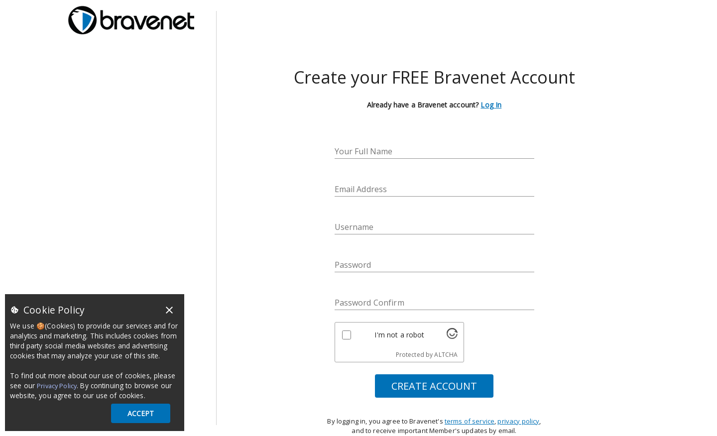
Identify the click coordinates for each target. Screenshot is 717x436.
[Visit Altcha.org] (452, 336)
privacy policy (518, 421)
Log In (490, 104)
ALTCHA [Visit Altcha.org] (446, 354)
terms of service (469, 421)
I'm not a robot (399, 334)
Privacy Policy (57, 385)
